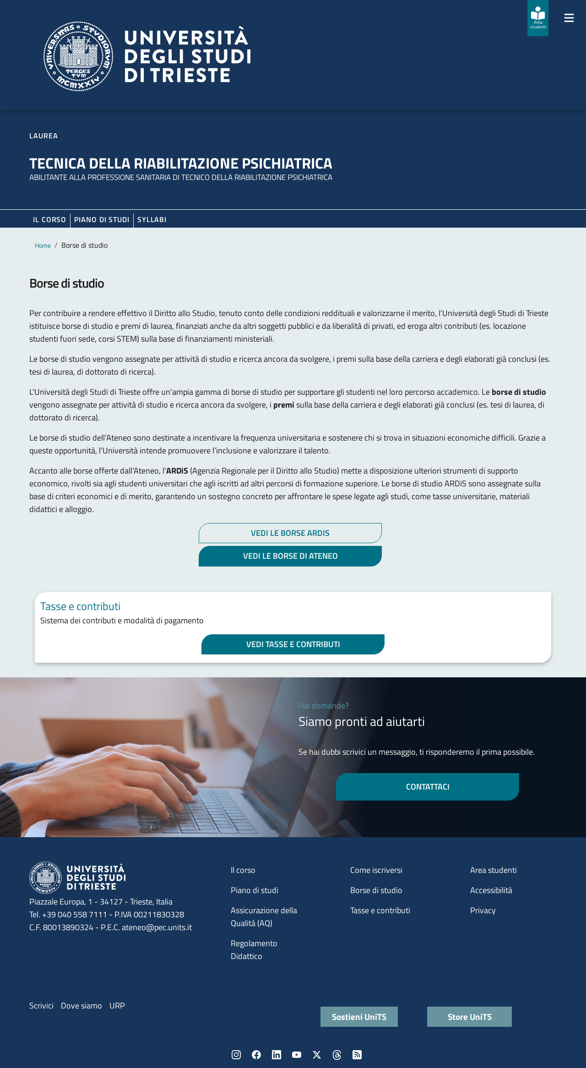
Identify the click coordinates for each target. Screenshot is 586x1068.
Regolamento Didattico (254, 949)
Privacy (483, 910)
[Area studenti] (537, 18)
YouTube (296, 1055)
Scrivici (41, 1005)
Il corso (49, 219)
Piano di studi (254, 890)
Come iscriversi (376, 870)
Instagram (236, 1055)
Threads (337, 1055)
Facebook (256, 1055)
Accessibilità (491, 890)
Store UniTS (470, 1016)
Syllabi (152, 219)
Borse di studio (376, 890)
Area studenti (493, 870)
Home (43, 245)
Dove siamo (81, 1005)
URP (117, 1005)
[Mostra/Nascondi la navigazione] (569, 18)
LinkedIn (276, 1055)
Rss (357, 1055)
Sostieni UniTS (359, 1016)
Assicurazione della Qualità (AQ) (264, 916)
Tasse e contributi (380, 910)
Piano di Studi (102, 219)
